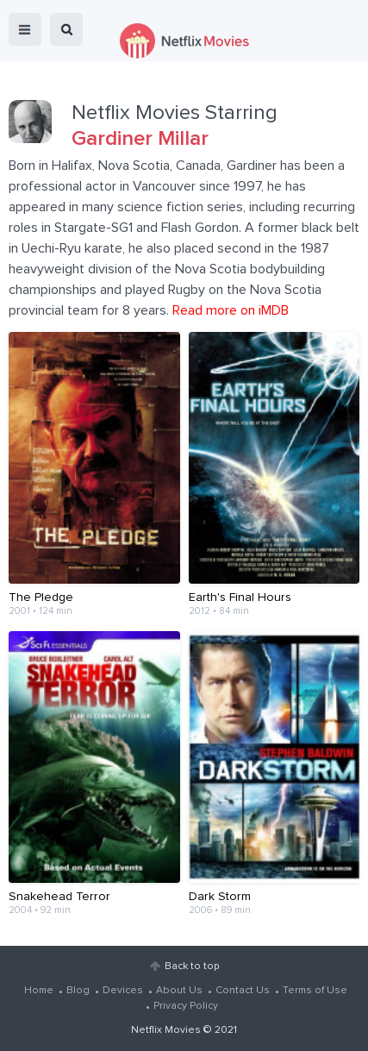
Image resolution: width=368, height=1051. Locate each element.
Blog (78, 990)
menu (25, 29)
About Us (179, 990)
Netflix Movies (166, 1030)
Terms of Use (315, 990)
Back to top (192, 966)
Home (38, 990)
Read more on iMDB (230, 310)
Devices (123, 990)
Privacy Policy (185, 1006)
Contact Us (242, 990)
